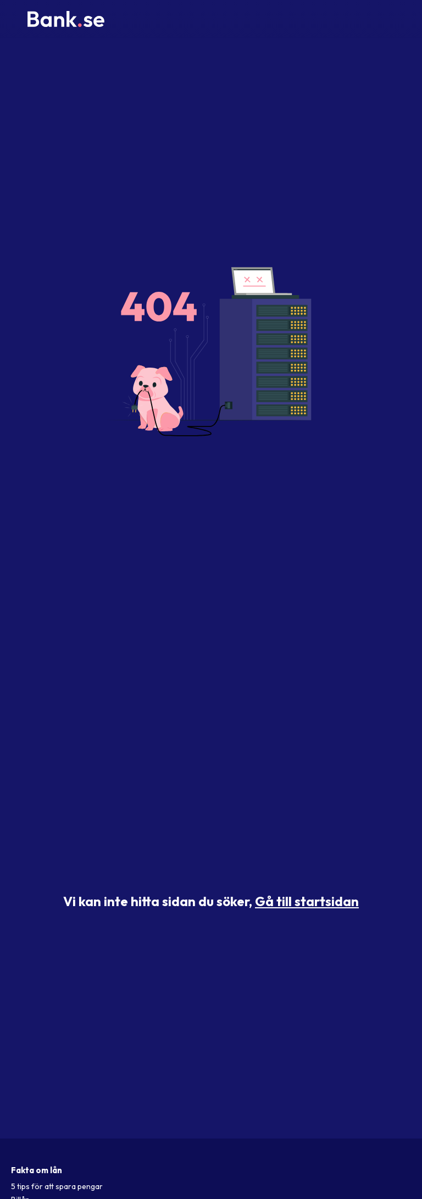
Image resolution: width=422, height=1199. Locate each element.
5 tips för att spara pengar (57, 1186)
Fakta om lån (36, 1170)
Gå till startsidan (307, 901)
